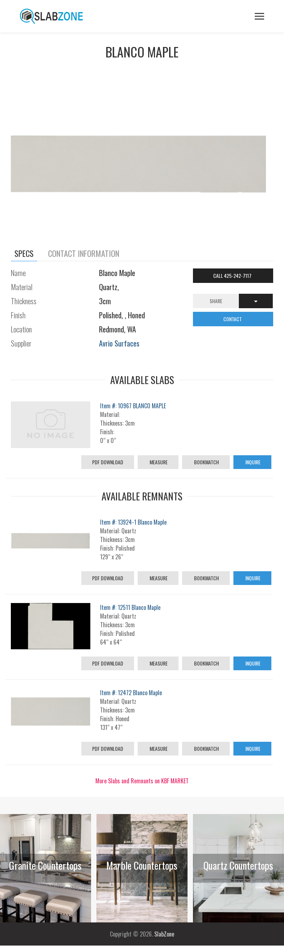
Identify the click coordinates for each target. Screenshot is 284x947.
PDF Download (107, 462)
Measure (158, 462)
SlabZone (164, 934)
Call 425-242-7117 (233, 275)
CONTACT (233, 319)
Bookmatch (206, 462)
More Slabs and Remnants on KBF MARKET (142, 780)
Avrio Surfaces (119, 343)
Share (216, 301)
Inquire (252, 462)
